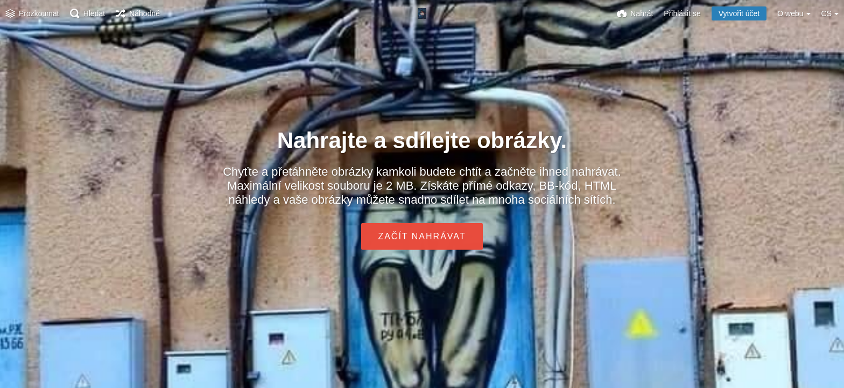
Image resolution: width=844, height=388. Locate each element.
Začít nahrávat (422, 236)
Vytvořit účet (739, 13)
